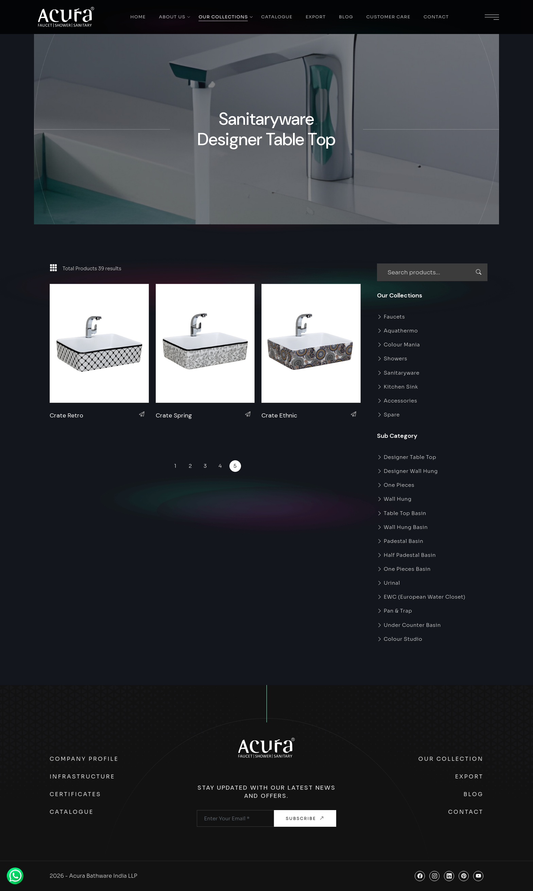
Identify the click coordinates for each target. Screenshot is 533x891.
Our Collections (223, 17)
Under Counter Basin (409, 625)
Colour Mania (398, 344)
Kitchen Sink (397, 386)
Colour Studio (399, 638)
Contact (436, 17)
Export (316, 17)
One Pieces (395, 484)
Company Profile (84, 759)
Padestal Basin (400, 541)
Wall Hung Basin (402, 527)
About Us (172, 17)
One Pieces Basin (404, 568)
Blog (346, 17)
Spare (388, 414)
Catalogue (276, 17)
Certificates (75, 794)
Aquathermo (397, 330)
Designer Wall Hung (407, 471)
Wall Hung (394, 498)
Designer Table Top (406, 457)
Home (137, 17)
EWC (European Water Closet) (421, 596)
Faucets (391, 316)
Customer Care (388, 17)
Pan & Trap (394, 610)
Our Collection (450, 759)
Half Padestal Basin (406, 555)
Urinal (388, 582)
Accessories (397, 400)
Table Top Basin (401, 513)
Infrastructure (82, 776)
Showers (392, 358)
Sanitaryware (398, 372)
